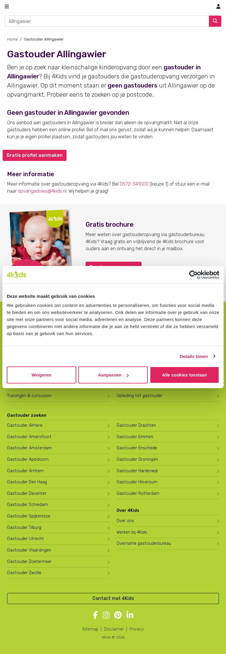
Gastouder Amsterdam (29, 447)
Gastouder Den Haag (27, 482)
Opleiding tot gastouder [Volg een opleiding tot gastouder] (139, 395)
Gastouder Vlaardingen (29, 550)
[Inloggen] (218, 6)
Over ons (125, 520)
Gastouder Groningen (137, 459)
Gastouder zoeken (26, 415)
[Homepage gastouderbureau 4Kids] (113, 6)
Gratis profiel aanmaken (34, 155)
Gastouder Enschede (137, 447)
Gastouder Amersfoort (29, 436)
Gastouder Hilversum (137, 482)
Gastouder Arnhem (25, 470)
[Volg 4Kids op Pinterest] (118, 615)
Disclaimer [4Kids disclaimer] (114, 629)
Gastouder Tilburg (24, 527)
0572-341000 (134, 184)
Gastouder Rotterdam (138, 493)
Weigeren (41, 374)
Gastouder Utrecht (25, 538)
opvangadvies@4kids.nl (42, 191)
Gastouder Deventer (26, 493)
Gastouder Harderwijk (137, 470)
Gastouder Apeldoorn (28, 459)
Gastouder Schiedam (27, 504)
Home (12, 39)
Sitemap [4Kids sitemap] (90, 629)
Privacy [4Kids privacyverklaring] (136, 629)
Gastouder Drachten (136, 425)
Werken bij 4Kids (132, 532)
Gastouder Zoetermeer (29, 561)
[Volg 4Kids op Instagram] (106, 615)
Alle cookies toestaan (184, 374)
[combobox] (107, 21)
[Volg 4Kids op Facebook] (95, 615)
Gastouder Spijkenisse (28, 516)
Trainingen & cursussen (29, 395)
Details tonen (194, 356)
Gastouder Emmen (135, 436)
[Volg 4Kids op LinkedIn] (130, 615)
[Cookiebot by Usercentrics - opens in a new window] (193, 274)
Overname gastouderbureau (144, 543)
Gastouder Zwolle (24, 572)
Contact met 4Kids (113, 598)
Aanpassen (113, 374)
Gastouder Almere (24, 425)
